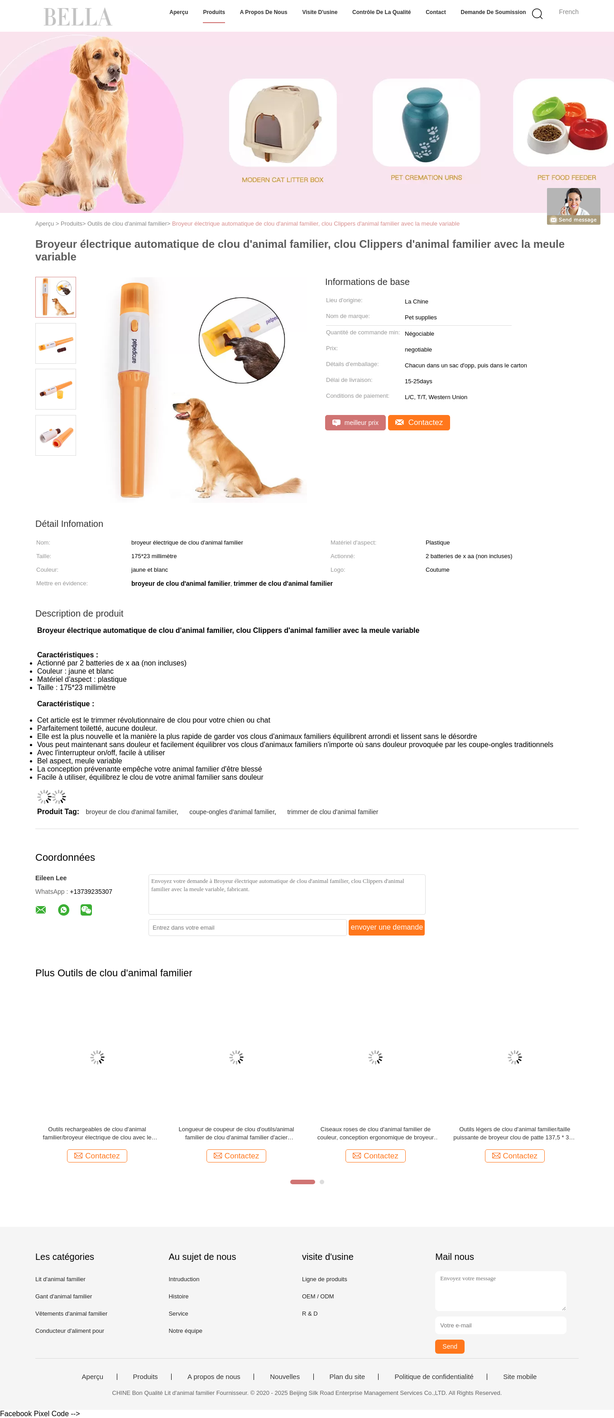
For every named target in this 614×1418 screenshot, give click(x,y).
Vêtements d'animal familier (71, 1313)
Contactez (419, 422)
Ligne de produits (324, 1279)
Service (178, 1313)
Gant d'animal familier (63, 1296)
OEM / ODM (318, 1296)
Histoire (178, 1296)
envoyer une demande (387, 927)
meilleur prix (355, 423)
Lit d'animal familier (60, 1279)
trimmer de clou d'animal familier (332, 811)
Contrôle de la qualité (381, 12)
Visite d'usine (319, 12)
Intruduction (183, 1279)
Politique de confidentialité (433, 1377)
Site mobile (520, 1377)
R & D (310, 1313)
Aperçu (178, 12)
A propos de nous (264, 12)
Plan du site (347, 1377)
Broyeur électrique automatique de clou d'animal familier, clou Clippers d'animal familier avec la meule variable (316, 223)
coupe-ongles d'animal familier (231, 811)
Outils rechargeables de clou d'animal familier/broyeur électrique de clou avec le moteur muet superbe (97, 1134)
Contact (436, 12)
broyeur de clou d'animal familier (131, 811)
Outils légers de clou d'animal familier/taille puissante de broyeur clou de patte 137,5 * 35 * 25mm (514, 1134)
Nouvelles (285, 1377)
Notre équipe (185, 1330)
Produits (214, 12)
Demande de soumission (493, 12)
